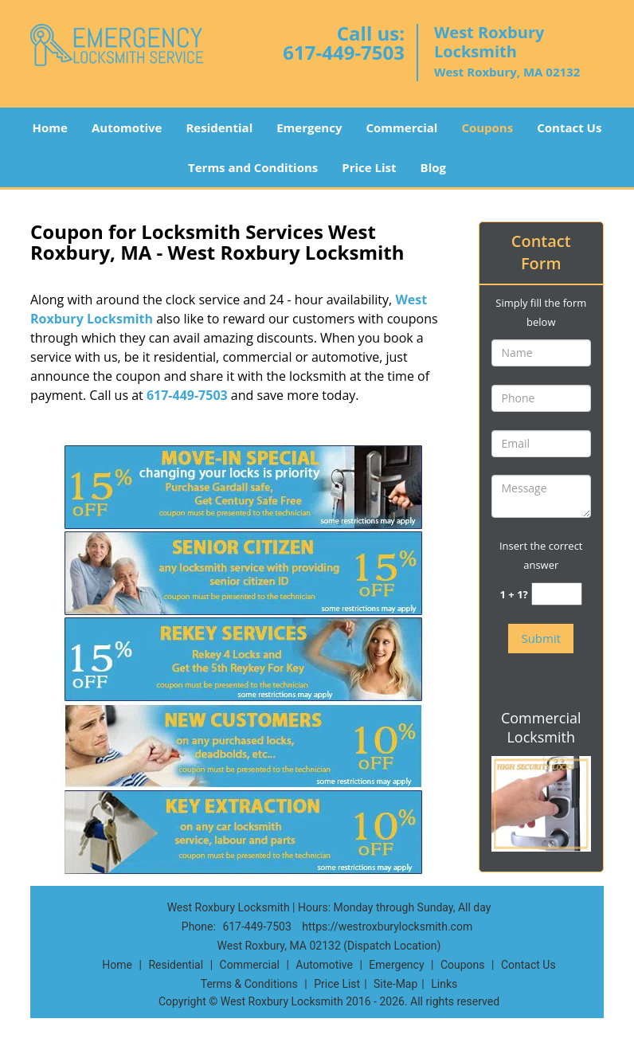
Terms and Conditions (253, 167)
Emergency (309, 127)
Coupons (487, 127)
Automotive (127, 127)
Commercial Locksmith (541, 727)
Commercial (401, 127)
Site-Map (395, 984)
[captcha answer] (556, 593)
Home (50, 127)
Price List (369, 167)
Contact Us (569, 127)
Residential (219, 127)
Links (444, 984)
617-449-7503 (344, 52)
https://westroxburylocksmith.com (387, 926)
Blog (433, 167)
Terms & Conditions (249, 984)
